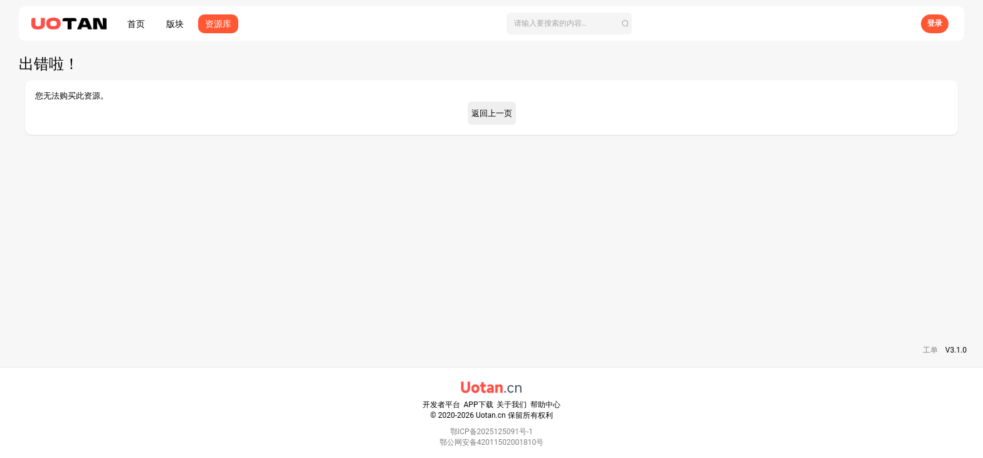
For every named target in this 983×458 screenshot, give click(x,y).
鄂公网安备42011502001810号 (491, 442)
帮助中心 (545, 404)
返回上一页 (491, 113)
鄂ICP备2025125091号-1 (491, 431)
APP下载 (478, 404)
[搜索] (569, 24)
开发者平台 (441, 404)
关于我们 (512, 404)
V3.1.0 (956, 350)
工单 (930, 350)
